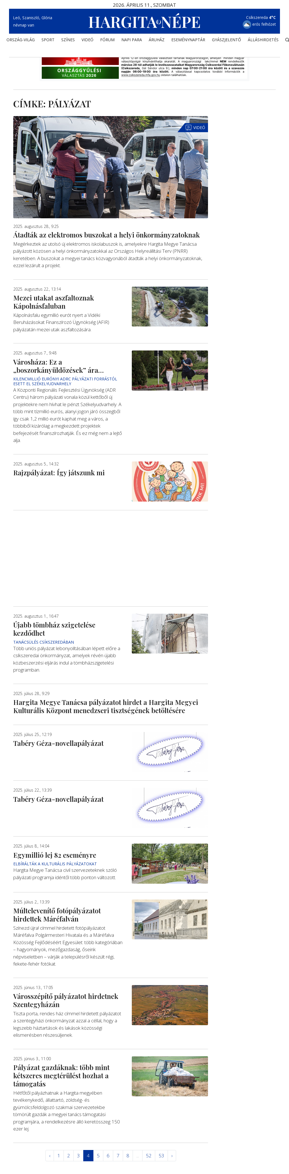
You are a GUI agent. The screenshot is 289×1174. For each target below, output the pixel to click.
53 (161, 1155)
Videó (87, 41)
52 (149, 1155)
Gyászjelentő (226, 41)
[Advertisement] (110, 558)
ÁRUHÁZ (157, 41)
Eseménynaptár (188, 41)
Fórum (107, 41)
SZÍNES (68, 41)
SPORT (47, 41)
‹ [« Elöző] (49, 1155)
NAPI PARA (131, 41)
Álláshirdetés (263, 41)
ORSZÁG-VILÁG (20, 41)
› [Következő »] (171, 1155)
